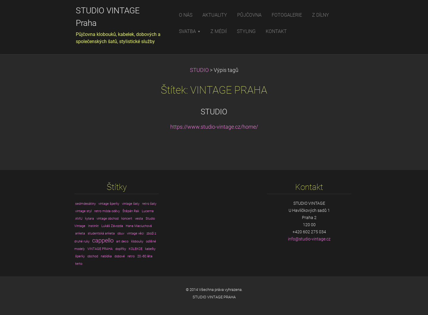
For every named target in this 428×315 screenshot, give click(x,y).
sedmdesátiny (85, 204)
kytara (89, 218)
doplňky (120, 249)
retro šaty (149, 204)
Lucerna (148, 211)
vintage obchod (108, 218)
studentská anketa (101, 233)
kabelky (150, 249)
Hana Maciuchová (139, 226)
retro (131, 256)
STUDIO (199, 70)
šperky (80, 256)
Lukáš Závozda (112, 226)
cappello (103, 240)
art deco (122, 241)
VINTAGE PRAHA (100, 249)
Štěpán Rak (130, 211)
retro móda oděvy (107, 211)
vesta (139, 218)
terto (78, 264)
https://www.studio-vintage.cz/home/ (214, 127)
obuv (120, 233)
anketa (80, 233)
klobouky (137, 241)
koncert (126, 218)
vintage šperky (108, 204)
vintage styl (83, 211)
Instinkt (93, 226)
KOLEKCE (135, 249)
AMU (78, 218)
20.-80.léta (144, 256)
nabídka (106, 256)
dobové (119, 256)
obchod (92, 256)
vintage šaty (130, 204)
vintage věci (135, 233)
